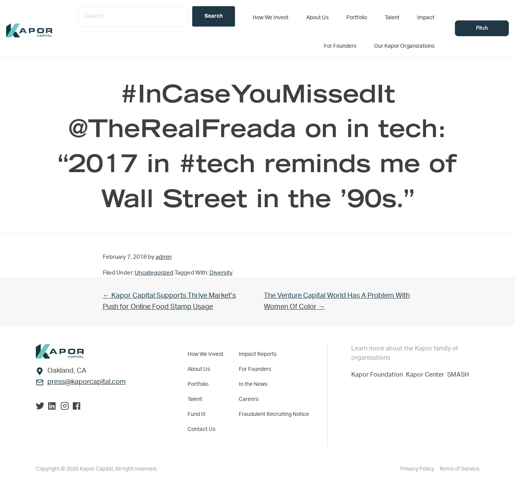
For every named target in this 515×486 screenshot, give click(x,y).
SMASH (458, 375)
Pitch (482, 28)
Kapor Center (426, 375)
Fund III (197, 414)
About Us (199, 369)
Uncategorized (154, 273)
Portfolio (198, 384)
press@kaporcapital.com (86, 382)
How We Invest (205, 354)
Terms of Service (459, 469)
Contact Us (201, 429)
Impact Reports (258, 354)
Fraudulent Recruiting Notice (274, 414)
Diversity (221, 273)
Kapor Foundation (378, 375)
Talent (195, 399)
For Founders (255, 369)
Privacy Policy (417, 469)
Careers (248, 399)
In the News (253, 384)
